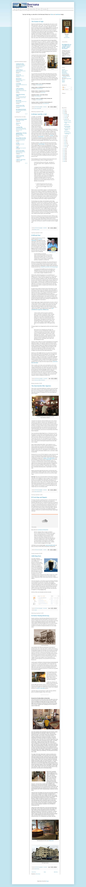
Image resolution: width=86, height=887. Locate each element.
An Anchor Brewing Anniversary (40, 616)
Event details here (39, 84)
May (65, 140)
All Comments (65, 89)
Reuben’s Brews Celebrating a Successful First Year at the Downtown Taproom (20, 66)
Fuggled (17, 146)
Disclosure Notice (32, 9)
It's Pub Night (18, 83)
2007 (64, 159)
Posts (64, 87)
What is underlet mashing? (20, 120)
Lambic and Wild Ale (19, 88)
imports (35, 491)
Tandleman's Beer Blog (20, 155)
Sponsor (39, 9)
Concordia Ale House (65, 74)
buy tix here (43, 92)
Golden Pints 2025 (19, 160)
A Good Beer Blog (19, 127)
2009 (64, 156)
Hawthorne (64, 76)
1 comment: (45, 549)
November (66, 116)
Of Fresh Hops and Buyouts (39, 497)
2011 (64, 153)
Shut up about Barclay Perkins (21, 119)
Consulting (45, 9)
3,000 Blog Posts (36, 556)
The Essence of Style (37, 21)
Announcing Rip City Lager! (20, 106)
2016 (64, 111)
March (65, 143)
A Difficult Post (35, 235)
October (65, 117)
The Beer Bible (24, 9)
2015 (64, 113)
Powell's (66, 35)
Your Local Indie (66, 37)
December (66, 114)
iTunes (51, 14)
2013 (64, 150)
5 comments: (45, 227)
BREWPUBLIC (19, 78)
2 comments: (45, 106)
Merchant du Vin (39, 491)
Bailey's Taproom (65, 70)
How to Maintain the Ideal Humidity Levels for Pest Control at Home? (21, 90)
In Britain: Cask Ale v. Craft (39, 114)
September (66, 119)
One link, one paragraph (19, 135)
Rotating (69, 78)
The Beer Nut (18, 123)
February (65, 145)
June (65, 138)
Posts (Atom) (38, 873)
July (65, 137)
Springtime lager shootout (20, 75)
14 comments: (45, 378)
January (65, 146)
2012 (64, 151)
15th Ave (68, 76)
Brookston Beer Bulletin (20, 150)
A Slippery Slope (18, 156)
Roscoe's (63, 79)
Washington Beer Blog (20, 63)
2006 (64, 161)
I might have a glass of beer (20, 159)
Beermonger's (64, 71)
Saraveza (63, 80)
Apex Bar (63, 69)
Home (15, 9)
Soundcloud (57, 14)
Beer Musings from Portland (21, 109)
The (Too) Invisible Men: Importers (41, 386)
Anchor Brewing (36, 868)
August (65, 135)
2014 (64, 148)
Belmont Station (64, 72)
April (65, 142)
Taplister (63, 81)
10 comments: (45, 608)
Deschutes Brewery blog (20, 105)
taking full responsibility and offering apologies (49, 266)
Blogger (47, 881)
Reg (67, 78)
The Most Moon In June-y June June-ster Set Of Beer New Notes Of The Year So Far (21, 129)
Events (35, 108)
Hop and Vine (64, 77)
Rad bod (17, 124)
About (19, 9)
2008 (64, 158)
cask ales (38, 229)
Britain (35, 229)
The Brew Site (18, 74)
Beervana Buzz (18, 100)
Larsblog (17, 142)
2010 (64, 155)
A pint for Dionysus (19, 69)
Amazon (66, 36)
